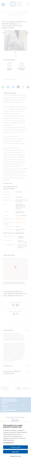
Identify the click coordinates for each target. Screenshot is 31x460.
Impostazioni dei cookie (15, 456)
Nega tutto (15, 452)
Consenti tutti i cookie (15, 447)
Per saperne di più (8, 442)
